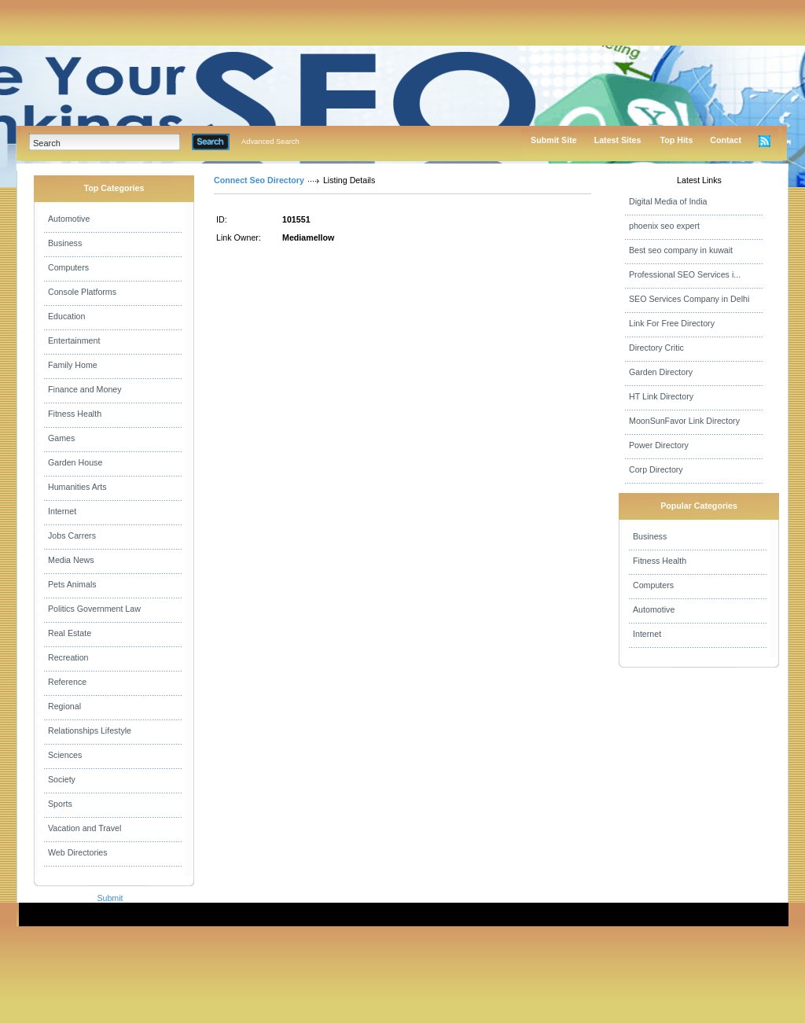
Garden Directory (661, 372)
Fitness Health (74, 413)
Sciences (65, 755)
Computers (68, 267)
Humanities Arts (77, 486)
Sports (60, 803)
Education (66, 316)
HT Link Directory (661, 396)
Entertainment (74, 340)
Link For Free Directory (672, 323)
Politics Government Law (94, 608)
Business (65, 243)
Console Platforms (82, 291)
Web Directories (78, 852)
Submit (110, 898)
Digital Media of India (668, 201)
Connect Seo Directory (259, 180)
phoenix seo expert (664, 225)
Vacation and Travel (84, 828)
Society (61, 779)
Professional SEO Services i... (685, 274)
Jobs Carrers (72, 535)
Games (61, 438)
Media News (71, 560)
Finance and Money (85, 389)
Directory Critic (656, 347)
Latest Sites (617, 140)
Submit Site (554, 140)
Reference (67, 681)
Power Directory (659, 445)
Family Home (72, 365)
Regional (64, 706)
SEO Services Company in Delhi (689, 299)
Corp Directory (656, 469)
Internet (62, 511)
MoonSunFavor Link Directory (684, 420)
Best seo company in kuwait (681, 250)
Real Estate (69, 633)
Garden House (75, 462)
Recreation (68, 657)
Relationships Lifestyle (89, 730)
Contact (725, 140)
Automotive (69, 218)
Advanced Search (270, 141)
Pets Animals (72, 584)
